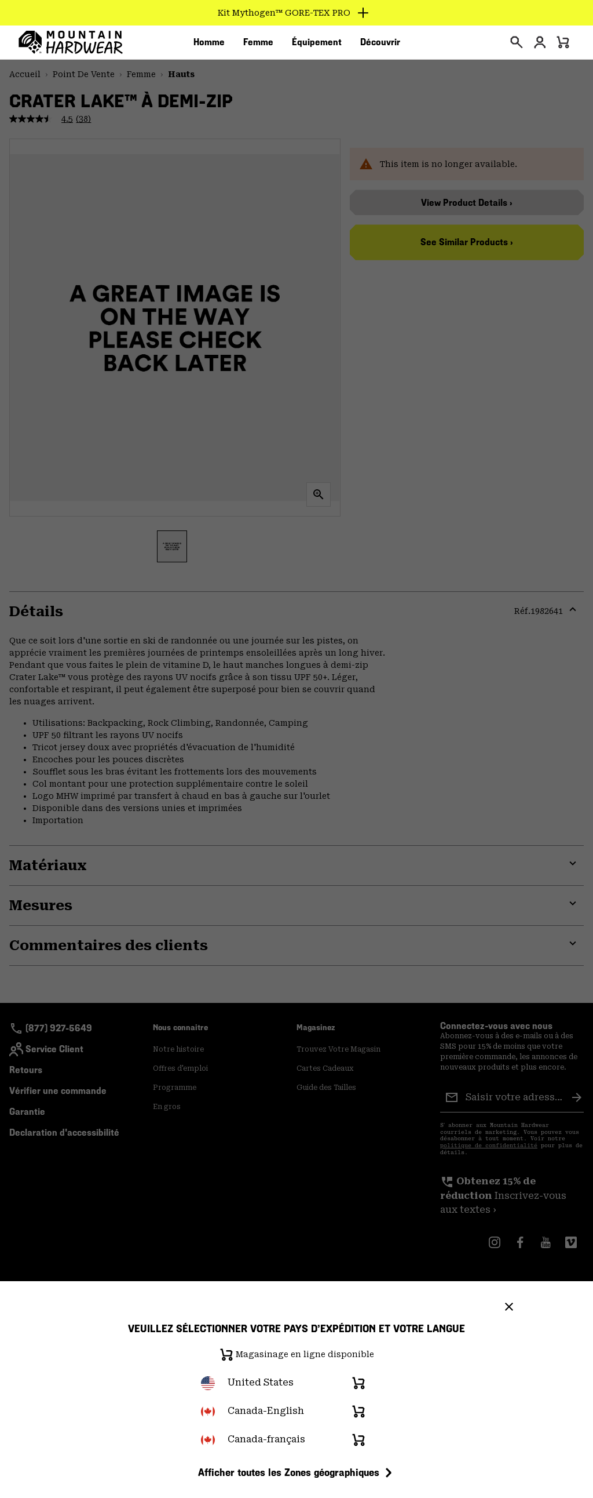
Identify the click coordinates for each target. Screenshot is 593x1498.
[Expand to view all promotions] (297, 13)
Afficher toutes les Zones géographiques (297, 1472)
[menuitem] (209, 46)
